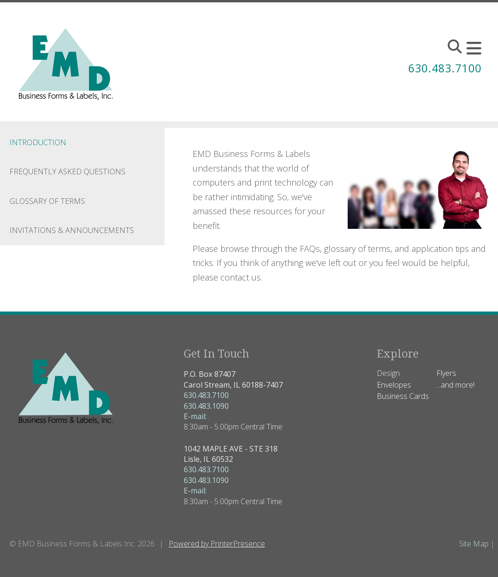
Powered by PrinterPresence (217, 543)
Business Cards (403, 396)
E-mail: (195, 416)
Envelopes (394, 385)
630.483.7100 (443, 68)
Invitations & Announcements (71, 230)
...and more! (455, 385)
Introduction (37, 142)
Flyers (446, 373)
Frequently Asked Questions (67, 171)
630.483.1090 (206, 406)
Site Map (474, 543)
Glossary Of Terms (47, 201)
